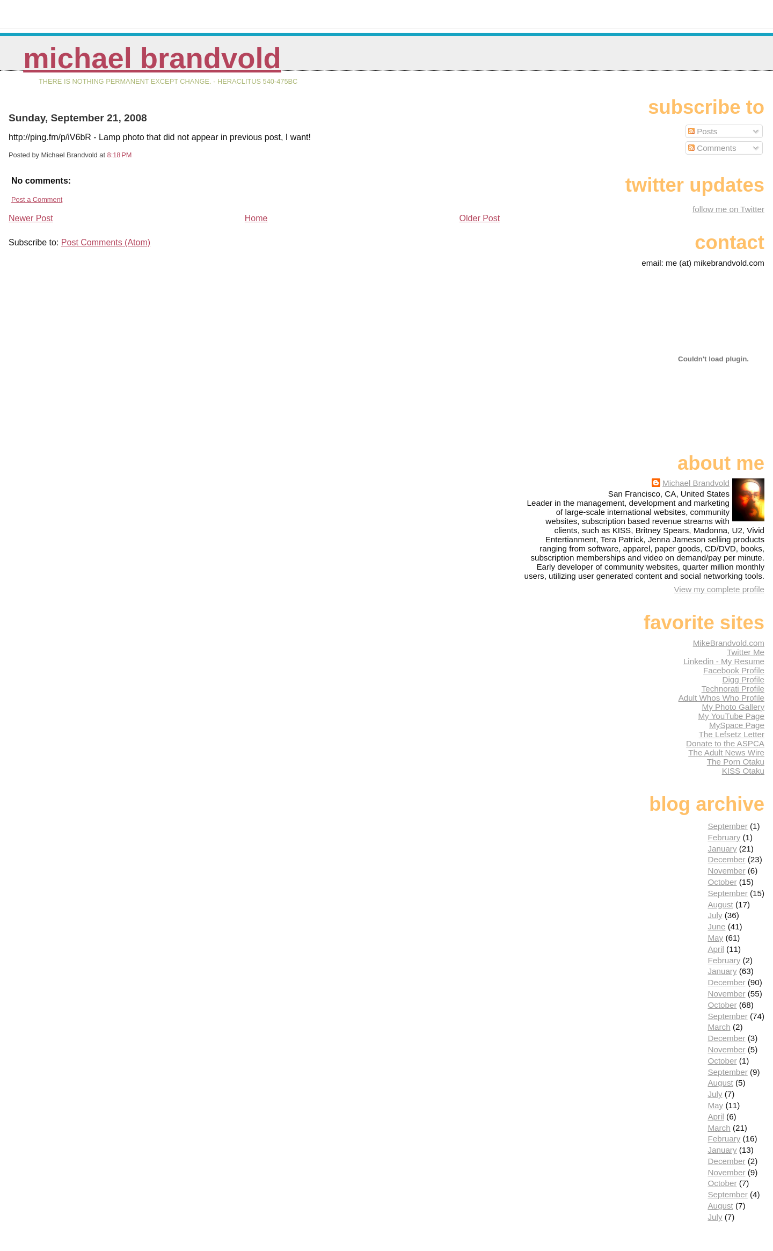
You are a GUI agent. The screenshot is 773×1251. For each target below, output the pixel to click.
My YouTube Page (731, 716)
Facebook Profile (733, 670)
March (719, 1026)
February (724, 837)
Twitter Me (745, 652)
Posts (702, 131)
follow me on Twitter (728, 209)
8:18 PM (119, 155)
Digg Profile (743, 679)
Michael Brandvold (152, 58)
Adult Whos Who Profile (721, 697)
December (726, 859)
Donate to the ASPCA (725, 743)
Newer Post (31, 218)
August (720, 904)
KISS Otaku (743, 770)
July (715, 915)
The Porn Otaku (735, 761)
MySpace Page (736, 725)
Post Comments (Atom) (105, 242)
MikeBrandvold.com (728, 643)
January (722, 848)
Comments (712, 147)
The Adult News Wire (726, 752)
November (726, 870)
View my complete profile (719, 589)
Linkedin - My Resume (723, 661)
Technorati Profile (733, 688)
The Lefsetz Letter (731, 734)
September (727, 826)
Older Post (480, 218)
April (716, 949)
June (716, 926)
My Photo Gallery (733, 706)
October (722, 881)
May (715, 937)
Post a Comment (36, 199)
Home (256, 218)
